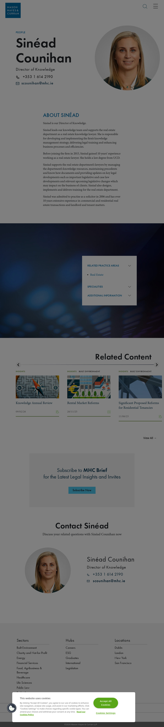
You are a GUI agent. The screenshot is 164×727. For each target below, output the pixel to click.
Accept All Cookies (105, 703)
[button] (12, 708)
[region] (73, 707)
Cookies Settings (106, 713)
